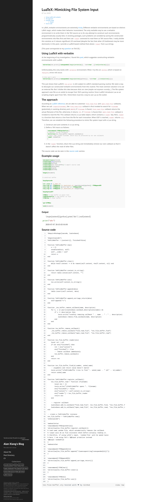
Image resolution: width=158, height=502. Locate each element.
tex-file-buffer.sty (53, 485)
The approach (49, 19)
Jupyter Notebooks (8, 468)
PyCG (15, 465)
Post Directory (9, 455)
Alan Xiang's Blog (14, 444)
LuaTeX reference (58, 104)
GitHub (86, 485)
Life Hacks (25, 468)
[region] (83, 357)
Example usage (50, 20)
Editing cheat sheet (8, 496)
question (67, 48)
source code (74, 151)
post (81, 57)
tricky (80, 27)
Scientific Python (8, 465)
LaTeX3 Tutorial (8, 474)
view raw (119, 485)
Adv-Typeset (18, 468)
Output (52, 22)
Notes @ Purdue (20, 471)
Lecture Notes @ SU (9, 471)
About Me (7, 452)
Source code (49, 23)
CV (5, 458)
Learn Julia (20, 465)
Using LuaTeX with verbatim (53, 17)
